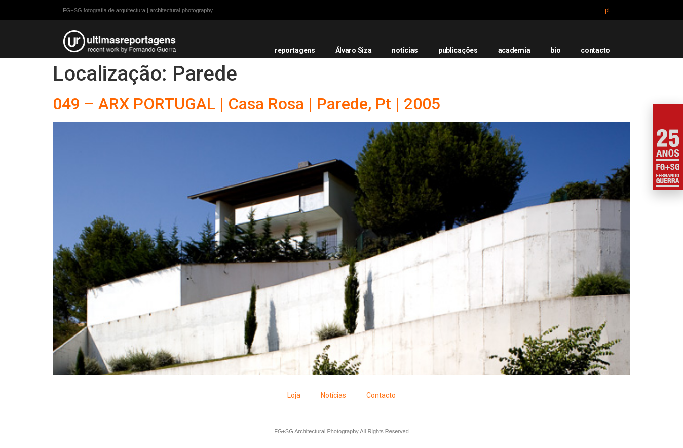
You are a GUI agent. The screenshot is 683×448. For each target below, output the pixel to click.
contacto (595, 50)
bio (555, 50)
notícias (405, 50)
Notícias (333, 395)
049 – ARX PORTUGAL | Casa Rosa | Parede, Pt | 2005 (246, 104)
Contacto (381, 395)
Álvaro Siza (353, 50)
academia (514, 50)
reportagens (295, 50)
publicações (458, 50)
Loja (293, 395)
